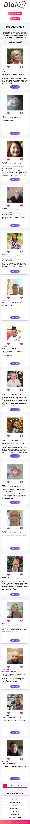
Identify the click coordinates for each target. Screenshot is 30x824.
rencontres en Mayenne (16, 793)
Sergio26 (4, 208)
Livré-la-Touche (15, 814)
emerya (4, 439)
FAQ (7, 822)
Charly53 (4, 347)
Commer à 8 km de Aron (9, 717)
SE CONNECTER (15, 18)
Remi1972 (5, 762)
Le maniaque (5, 669)
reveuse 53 (5, 254)
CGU (11, 822)
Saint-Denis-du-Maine (15, 817)
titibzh (4, 531)
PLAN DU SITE (18, 822)
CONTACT (26, 822)
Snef (3, 623)
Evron (15, 805)
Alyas (3, 116)
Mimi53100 (5, 300)
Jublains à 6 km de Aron (9, 671)
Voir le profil (15, 87)
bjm (3, 393)
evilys (3, 70)
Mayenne (15, 800)
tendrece (4, 162)
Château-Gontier (15, 802)
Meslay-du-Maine (15, 808)
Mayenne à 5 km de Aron (9, 117)
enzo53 (4, 485)
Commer (15, 811)
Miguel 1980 (5, 716)
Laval (15, 797)
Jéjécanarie (5, 577)
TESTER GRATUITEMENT (15, 13)
